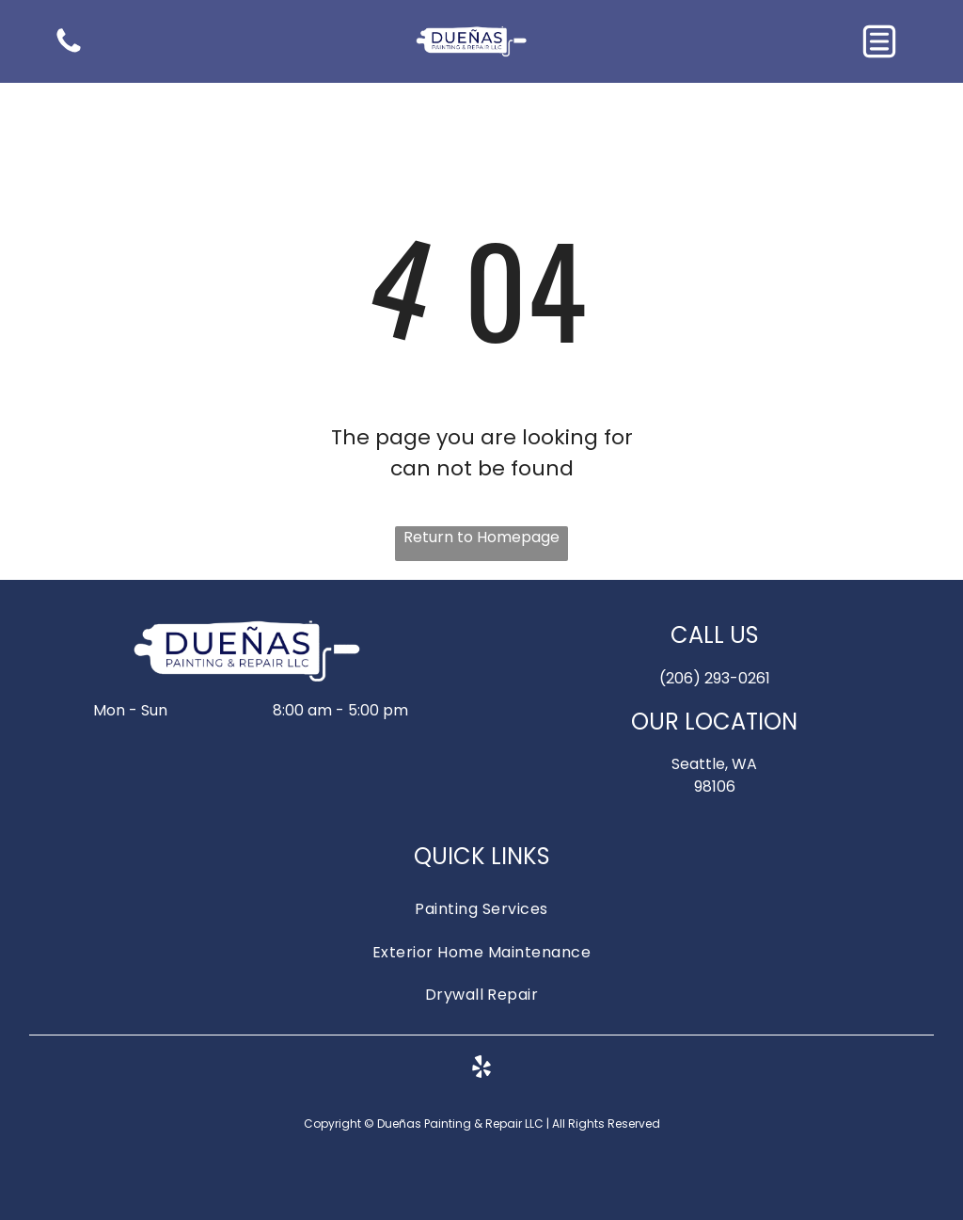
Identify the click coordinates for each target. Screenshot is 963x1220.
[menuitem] (482, 909)
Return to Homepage (481, 537)
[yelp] (481, 1070)
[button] (879, 41)
